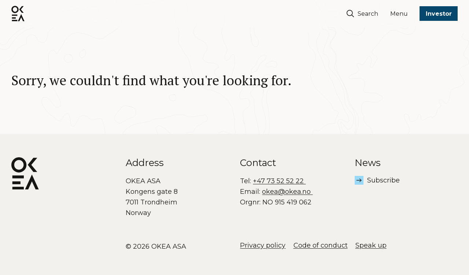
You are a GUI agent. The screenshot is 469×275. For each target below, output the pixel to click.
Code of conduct (320, 245)
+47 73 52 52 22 (279, 181)
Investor (439, 13)
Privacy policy (262, 245)
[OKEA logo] (18, 13)
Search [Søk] (362, 13)
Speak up (371, 245)
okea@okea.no (287, 192)
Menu (399, 13)
